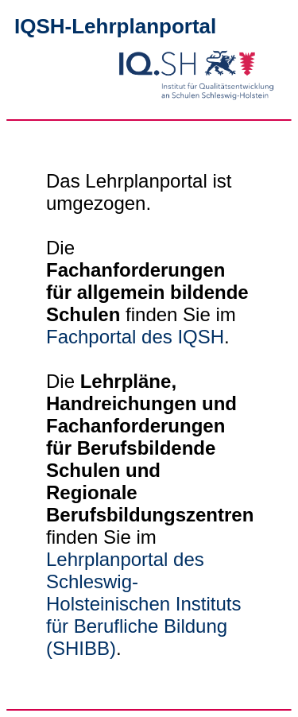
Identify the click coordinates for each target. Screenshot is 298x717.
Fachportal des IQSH (135, 336)
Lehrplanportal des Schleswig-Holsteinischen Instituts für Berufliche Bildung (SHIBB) (143, 603)
